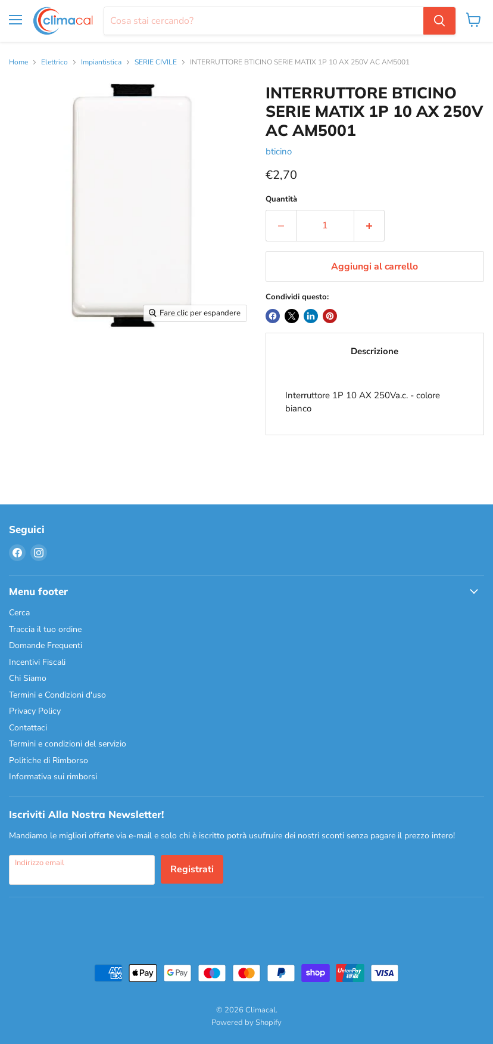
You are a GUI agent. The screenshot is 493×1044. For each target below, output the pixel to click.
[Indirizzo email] (82, 870)
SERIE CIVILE (156, 62)
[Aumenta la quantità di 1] (369, 225)
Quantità (281, 199)
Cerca (19, 612)
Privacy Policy (35, 711)
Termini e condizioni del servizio (67, 743)
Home (18, 62)
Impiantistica (101, 62)
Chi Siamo (27, 678)
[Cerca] (263, 21)
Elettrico (54, 62)
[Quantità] (325, 225)
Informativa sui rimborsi (53, 776)
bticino (279, 151)
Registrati (192, 869)
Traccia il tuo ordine (45, 629)
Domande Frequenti (45, 645)
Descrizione (374, 351)
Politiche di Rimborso (48, 760)
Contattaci (28, 727)
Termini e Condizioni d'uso (57, 695)
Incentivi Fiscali (37, 662)
